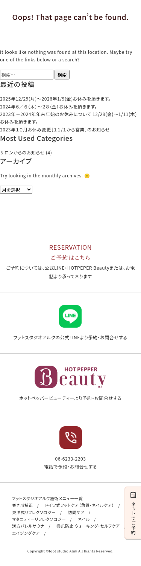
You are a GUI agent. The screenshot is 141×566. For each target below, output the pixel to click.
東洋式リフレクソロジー (34, 512)
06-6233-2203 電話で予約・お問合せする (70, 447)
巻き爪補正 (22, 505)
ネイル (84, 519)
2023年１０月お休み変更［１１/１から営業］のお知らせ (55, 129)
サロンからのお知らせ (22, 152)
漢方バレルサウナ (28, 526)
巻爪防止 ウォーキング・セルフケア (88, 526)
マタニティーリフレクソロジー (39, 519)
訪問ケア (76, 512)
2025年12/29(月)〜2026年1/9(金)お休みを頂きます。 (55, 98)
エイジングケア (26, 533)
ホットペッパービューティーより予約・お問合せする (70, 383)
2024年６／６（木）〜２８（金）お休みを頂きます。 (48, 106)
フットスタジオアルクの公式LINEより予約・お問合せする (70, 322)
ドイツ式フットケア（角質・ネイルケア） (79, 505)
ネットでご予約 (133, 512)
